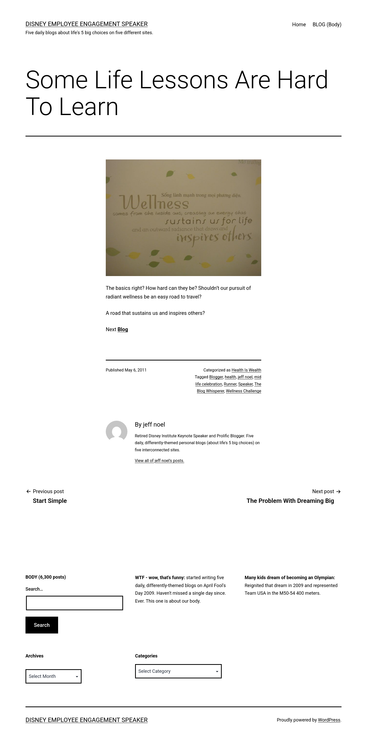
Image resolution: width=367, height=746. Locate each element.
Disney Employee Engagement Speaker (86, 24)
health (230, 377)
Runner (230, 384)
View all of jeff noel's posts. (159, 460)
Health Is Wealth (246, 370)
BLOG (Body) (327, 24)
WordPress (329, 720)
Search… (34, 589)
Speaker (245, 384)
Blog (122, 329)
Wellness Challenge (243, 391)
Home (299, 24)
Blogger (216, 377)
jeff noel (245, 377)
